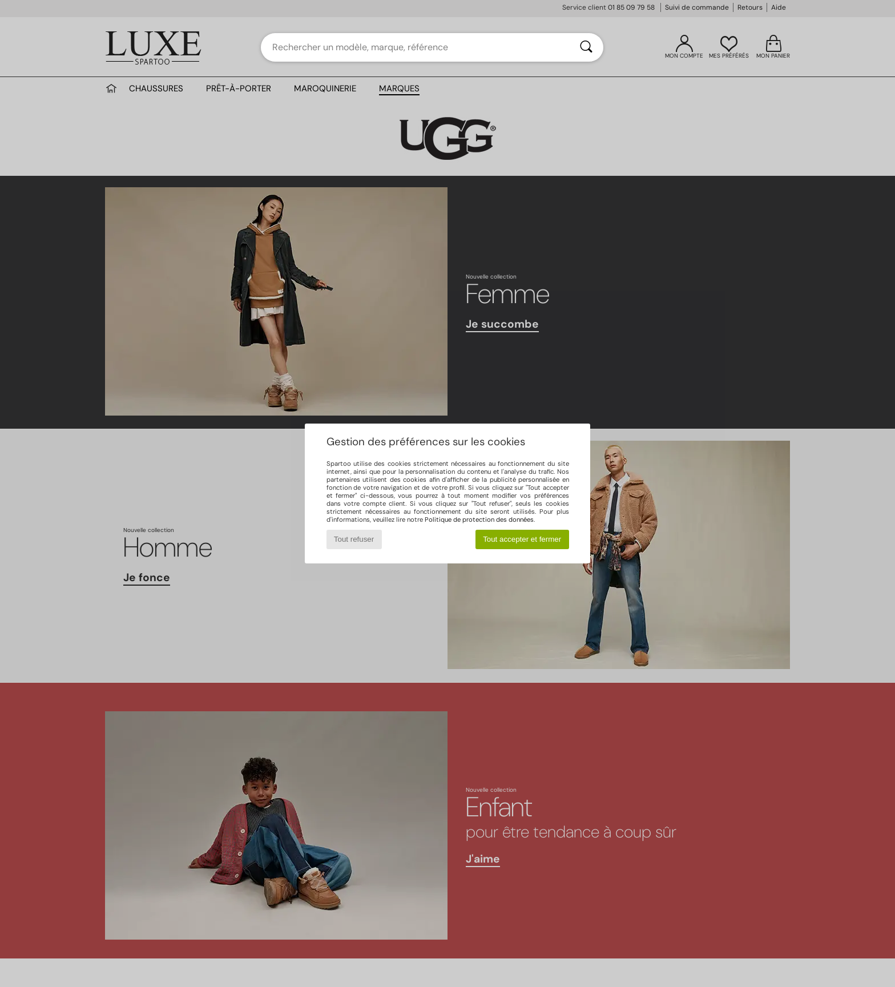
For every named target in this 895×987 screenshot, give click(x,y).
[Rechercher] (586, 47)
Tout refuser (354, 539)
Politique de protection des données (479, 519)
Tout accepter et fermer (522, 539)
